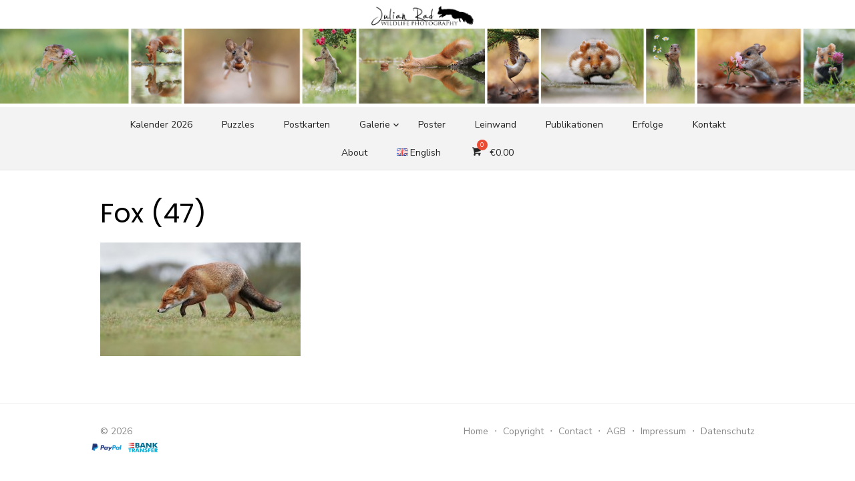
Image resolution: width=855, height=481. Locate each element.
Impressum (663, 431)
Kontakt (709, 124)
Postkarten (307, 124)
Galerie (374, 124)
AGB (616, 431)
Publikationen (574, 124)
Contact (575, 431)
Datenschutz (728, 431)
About (354, 152)
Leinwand (495, 124)
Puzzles (238, 124)
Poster (432, 124)
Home (476, 431)
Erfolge (648, 124)
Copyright (523, 431)
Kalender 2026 (161, 124)
